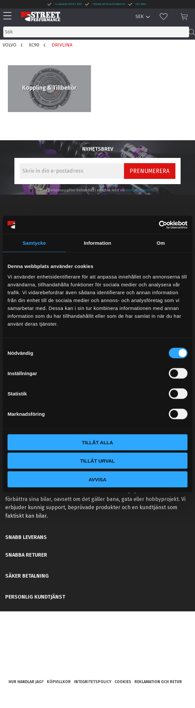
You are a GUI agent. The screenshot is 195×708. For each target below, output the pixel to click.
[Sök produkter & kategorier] (96, 32)
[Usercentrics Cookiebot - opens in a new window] (158, 224)
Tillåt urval (97, 461)
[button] (9, 16)
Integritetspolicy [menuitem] (92, 681)
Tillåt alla (97, 442)
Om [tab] (161, 243)
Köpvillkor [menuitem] (59, 681)
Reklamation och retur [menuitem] (158, 681)
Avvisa (98, 479)
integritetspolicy (140, 190)
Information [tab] (97, 243)
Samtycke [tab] (34, 243)
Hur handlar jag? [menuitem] (26, 681)
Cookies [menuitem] (123, 681)
